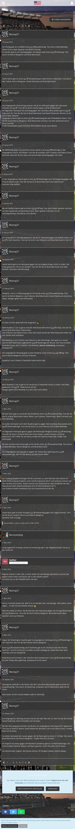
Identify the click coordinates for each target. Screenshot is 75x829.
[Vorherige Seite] (4, 26)
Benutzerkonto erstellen (30, 788)
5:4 (8, 647)
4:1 (46, 444)
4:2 (14, 108)
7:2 (46, 414)
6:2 (48, 150)
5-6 (33, 343)
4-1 (31, 47)
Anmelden (52, 788)
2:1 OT (55, 353)
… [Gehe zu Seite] (10, 26)
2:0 (15, 387)
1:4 (60, 452)
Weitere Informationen (9, 826)
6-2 (47, 293)
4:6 (3, 426)
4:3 (35, 179)
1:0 (55, 658)
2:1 (3, 240)
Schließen (23, 826)
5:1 (59, 431)
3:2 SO (34, 208)
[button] (3, 3)
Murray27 (25, 523)
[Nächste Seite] (29, 26)
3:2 (52, 52)
